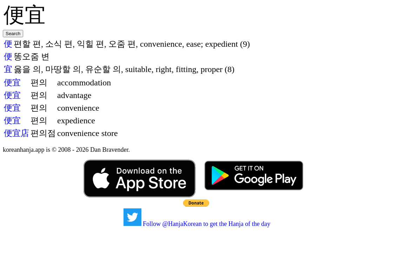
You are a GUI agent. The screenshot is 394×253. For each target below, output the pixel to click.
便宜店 (16, 133)
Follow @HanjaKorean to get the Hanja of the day (196, 223)
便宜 (12, 82)
